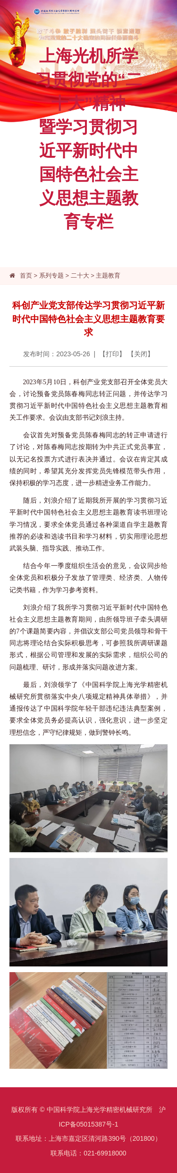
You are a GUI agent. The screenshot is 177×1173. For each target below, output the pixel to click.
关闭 (140, 354)
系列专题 (51, 275)
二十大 (80, 275)
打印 (112, 354)
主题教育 (108, 275)
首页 (26, 275)
